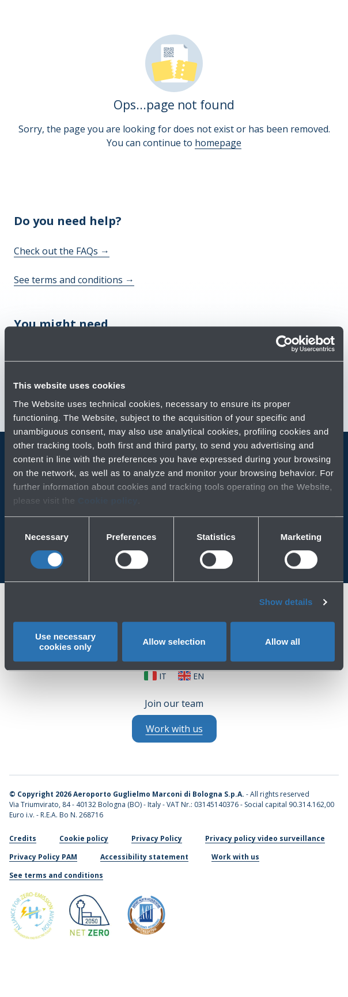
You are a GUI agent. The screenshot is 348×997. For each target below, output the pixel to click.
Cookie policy (108, 500)
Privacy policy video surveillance (265, 838)
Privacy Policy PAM (43, 857)
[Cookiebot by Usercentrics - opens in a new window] (284, 343)
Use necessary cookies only (65, 641)
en (191, 676)
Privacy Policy (156, 838)
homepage (218, 142)
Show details (286, 602)
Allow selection (173, 641)
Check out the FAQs (61, 251)
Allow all (282, 641)
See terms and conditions (74, 279)
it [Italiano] (155, 676)
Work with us (235, 857)
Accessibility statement (144, 857)
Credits (22, 838)
